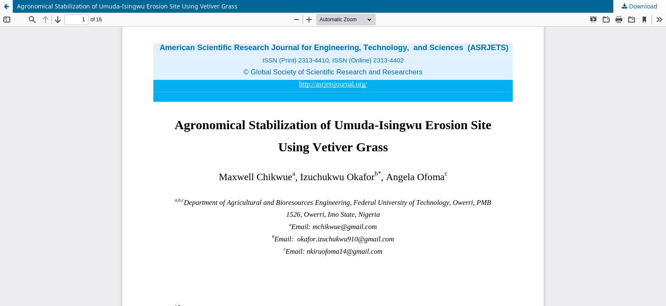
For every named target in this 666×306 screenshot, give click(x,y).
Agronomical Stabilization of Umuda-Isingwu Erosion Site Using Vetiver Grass (127, 6)
